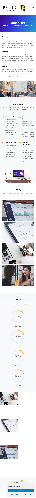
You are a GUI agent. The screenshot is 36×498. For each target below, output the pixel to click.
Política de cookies (16, 486)
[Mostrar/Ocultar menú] (33, 7)
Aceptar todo (21, 490)
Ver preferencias (28, 494)
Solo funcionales (14, 494)
